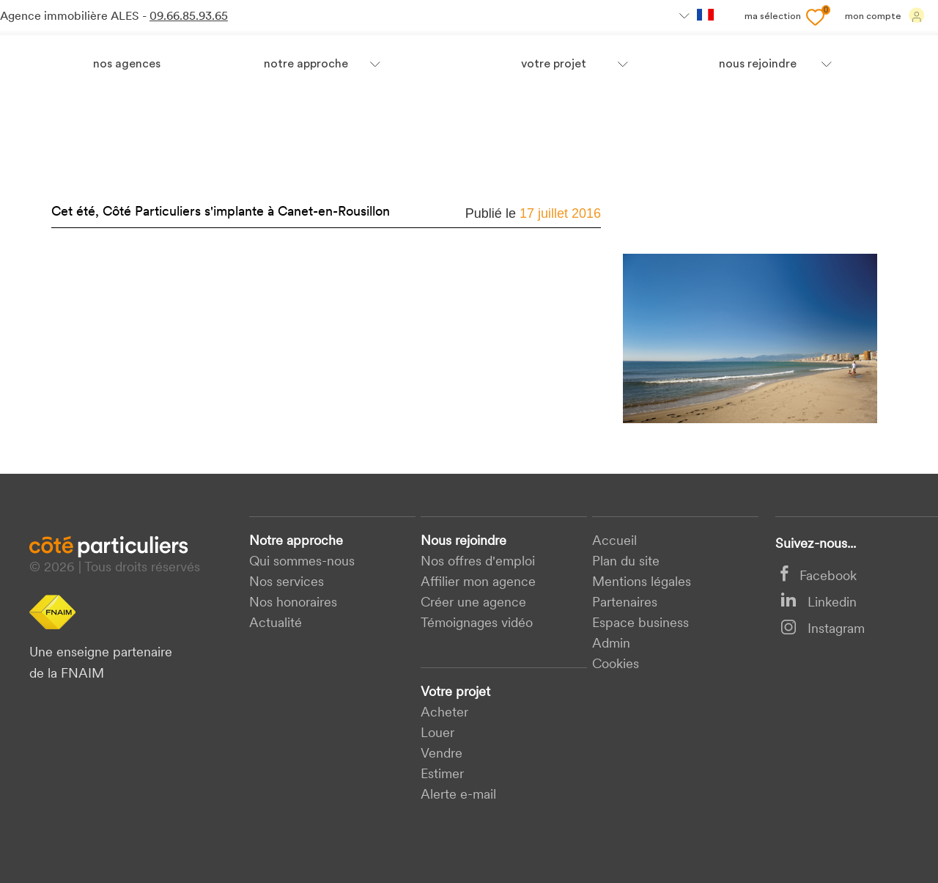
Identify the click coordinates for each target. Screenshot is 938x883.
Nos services (286, 583)
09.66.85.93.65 (188, 17)
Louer (437, 734)
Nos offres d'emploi (478, 562)
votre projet (553, 64)
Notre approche (306, 64)
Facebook (818, 577)
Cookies (615, 665)
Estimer (442, 775)
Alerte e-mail (458, 795)
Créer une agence (473, 603)
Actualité (275, 624)
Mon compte (885, 15)
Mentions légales (641, 583)
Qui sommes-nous (302, 562)
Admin (611, 644)
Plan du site (626, 562)
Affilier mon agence (478, 583)
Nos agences (126, 64)
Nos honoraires (293, 603)
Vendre (441, 754)
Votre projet (455, 693)
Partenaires (624, 603)
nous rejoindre (758, 64)
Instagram (822, 630)
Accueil (614, 542)
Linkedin (818, 603)
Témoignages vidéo (477, 624)
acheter (444, 713)
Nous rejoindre (463, 542)
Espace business (640, 624)
